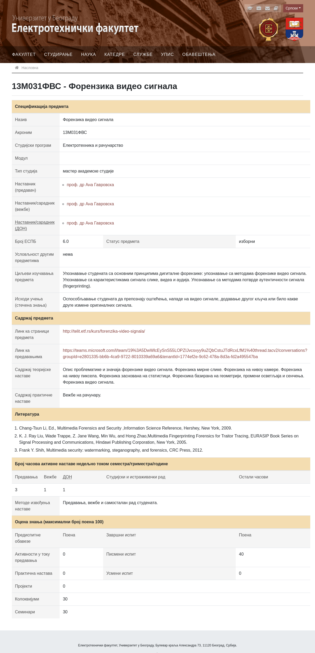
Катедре (114, 54)
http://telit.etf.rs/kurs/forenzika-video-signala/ (104, 331)
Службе (143, 54)
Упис (167, 54)
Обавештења (199, 54)
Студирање (58, 54)
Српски (292, 8)
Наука (88, 54)
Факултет (24, 54)
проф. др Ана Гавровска (90, 184)
